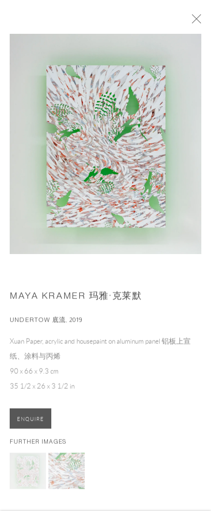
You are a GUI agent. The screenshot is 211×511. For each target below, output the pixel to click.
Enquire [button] (30, 422)
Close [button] (201, 21)
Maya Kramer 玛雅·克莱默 (76, 299)
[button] (28, 473)
